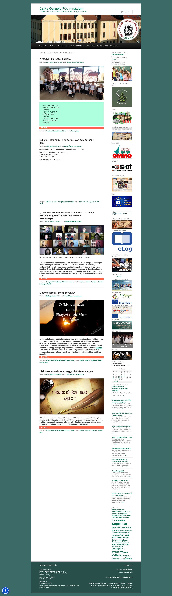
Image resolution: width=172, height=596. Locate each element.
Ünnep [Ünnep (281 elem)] (128, 558)
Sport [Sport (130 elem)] (114, 537)
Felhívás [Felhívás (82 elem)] (125, 515)
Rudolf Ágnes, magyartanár (73, 146)
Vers (77, 131)
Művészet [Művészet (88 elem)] (119, 532)
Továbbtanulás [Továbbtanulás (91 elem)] (117, 542)
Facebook (118, 276)
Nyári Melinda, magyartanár (75, 374)
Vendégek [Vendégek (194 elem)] (116, 549)
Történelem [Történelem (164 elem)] (117, 544)
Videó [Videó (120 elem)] (125, 552)
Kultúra (100, 282)
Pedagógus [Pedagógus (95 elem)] (116, 535)
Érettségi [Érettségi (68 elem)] (122, 559)
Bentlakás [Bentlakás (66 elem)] (128, 511)
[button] (5, 590)
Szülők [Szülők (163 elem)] (126, 537)
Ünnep (73, 131)
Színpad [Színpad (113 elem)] (120, 537)
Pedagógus (43, 284)
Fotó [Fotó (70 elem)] (113, 517)
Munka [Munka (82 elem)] (114, 532)
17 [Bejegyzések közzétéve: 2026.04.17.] (124, 376)
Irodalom (82, 202)
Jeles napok (70, 282)
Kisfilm (100, 360)
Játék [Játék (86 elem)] (123, 520)
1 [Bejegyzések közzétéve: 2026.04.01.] (118, 373)
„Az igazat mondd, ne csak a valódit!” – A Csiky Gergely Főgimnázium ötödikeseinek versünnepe (66, 215)
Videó (41, 203)
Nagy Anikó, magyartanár (73, 221)
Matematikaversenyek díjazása (121, 448)
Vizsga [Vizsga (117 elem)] (125, 556)
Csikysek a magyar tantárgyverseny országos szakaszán (120, 388)
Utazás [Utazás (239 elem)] (125, 544)
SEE (106, 46)
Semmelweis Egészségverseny (121, 426)
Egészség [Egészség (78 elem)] (124, 513)
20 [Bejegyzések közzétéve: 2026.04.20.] (113, 378)
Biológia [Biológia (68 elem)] (114, 513)
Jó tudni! (61, 46)
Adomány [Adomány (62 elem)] (114, 509)
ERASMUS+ (80, 46)
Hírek (64, 131)
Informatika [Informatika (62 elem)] (126, 517)
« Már (116, 381)
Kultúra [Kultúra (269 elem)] (116, 530)
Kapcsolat (94, 282)
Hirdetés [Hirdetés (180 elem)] (118, 517)
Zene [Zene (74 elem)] (129, 555)
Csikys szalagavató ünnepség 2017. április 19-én (122, 345)
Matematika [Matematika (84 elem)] (128, 530)
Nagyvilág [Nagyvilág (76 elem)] (126, 532)
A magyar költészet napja (54, 131)
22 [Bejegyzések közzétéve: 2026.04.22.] (119, 378)
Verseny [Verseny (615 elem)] (117, 551)
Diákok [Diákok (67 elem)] (119, 513)
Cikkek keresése (117, 363)
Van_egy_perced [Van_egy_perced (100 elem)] (117, 546)
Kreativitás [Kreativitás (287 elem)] (125, 527)
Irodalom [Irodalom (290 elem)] (117, 520)
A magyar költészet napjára (55, 59)
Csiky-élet (70, 46)
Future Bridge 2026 (118, 471)
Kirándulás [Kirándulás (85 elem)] (115, 527)
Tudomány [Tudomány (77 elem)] (125, 542)
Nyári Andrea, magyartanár (75, 62)
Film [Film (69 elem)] (129, 515)
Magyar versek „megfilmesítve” (57, 292)
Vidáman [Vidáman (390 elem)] (117, 555)
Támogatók (114, 46)
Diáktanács (91, 46)
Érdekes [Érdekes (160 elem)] (115, 559)
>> (123, 396)
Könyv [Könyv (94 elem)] (122, 530)
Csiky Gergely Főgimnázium (61, 8)
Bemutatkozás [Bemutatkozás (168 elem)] (118, 512)
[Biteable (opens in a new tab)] (99, 348)
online (118, 54)
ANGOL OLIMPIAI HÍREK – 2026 (122, 437)
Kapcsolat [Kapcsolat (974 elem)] (119, 523)
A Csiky (53, 46)
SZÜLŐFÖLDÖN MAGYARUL (121, 480)
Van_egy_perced (91, 202)
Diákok (82, 282)
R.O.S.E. (100, 46)
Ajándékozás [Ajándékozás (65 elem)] (120, 509)
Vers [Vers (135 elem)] (123, 549)
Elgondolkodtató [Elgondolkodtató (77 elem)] (117, 515)
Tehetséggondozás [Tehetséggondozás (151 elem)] (120, 540)
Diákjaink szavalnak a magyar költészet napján (66, 371)
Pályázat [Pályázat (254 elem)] (124, 535)
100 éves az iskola (51, 202)
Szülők (49, 284)
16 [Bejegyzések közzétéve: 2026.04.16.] (121, 376)
